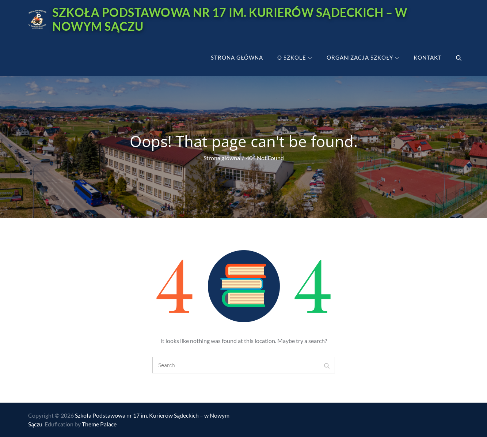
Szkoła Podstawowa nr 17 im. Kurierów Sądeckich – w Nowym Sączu (229, 19)
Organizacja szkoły (363, 57)
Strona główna (237, 57)
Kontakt (428, 57)
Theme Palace (99, 424)
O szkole (294, 57)
